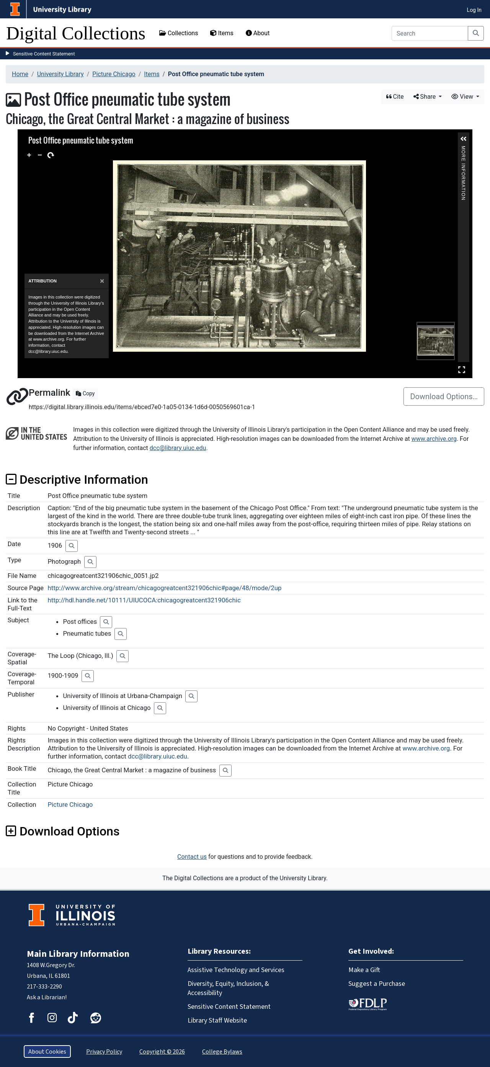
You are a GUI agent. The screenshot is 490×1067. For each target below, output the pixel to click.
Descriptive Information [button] (77, 479)
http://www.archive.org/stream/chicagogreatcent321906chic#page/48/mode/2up (164, 588)
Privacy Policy (104, 1051)
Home (20, 74)
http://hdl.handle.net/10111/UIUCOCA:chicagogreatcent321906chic (143, 600)
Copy (85, 393)
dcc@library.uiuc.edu (178, 448)
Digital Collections (75, 33)
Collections (178, 33)
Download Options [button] (62, 831)
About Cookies (47, 1051)
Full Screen (461, 369)
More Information (463, 149)
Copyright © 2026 (162, 1051)
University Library (60, 74)
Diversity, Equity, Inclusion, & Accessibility (228, 988)
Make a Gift (364, 969)
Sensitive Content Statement (44, 54)
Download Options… (444, 396)
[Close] (102, 281)
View (463, 96)
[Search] (430, 33)
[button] (463, 139)
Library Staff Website (217, 1020)
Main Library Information (78, 954)
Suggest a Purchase (376, 983)
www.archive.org (434, 438)
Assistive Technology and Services (236, 969)
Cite (395, 96)
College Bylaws (222, 1051)
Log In (474, 10)
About (258, 33)
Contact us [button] (192, 856)
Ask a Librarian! (47, 997)
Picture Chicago (113, 74)
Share (425, 96)
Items (221, 33)
